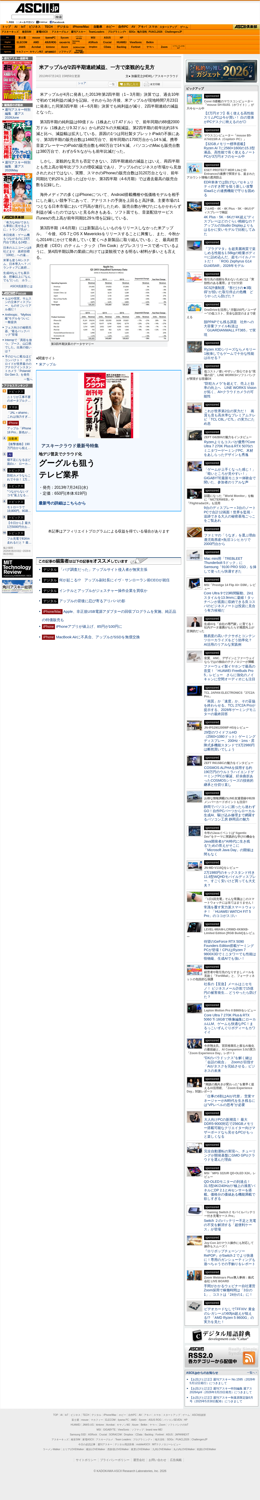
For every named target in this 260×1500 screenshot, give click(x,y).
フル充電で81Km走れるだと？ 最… (19, 540)
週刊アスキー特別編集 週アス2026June (17, 113)
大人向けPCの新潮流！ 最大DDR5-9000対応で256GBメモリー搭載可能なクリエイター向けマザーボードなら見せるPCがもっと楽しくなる (229, 1128)
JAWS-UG (88, 1424)
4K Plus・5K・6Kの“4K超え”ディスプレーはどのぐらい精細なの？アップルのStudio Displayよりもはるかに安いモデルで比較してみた (229, 225)
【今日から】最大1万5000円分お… (19, 525)
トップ (6, 26)
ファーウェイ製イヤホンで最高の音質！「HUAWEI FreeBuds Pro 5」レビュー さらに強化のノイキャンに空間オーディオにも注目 (229, 672)
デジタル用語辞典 (124, 1444)
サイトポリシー (86, 1460)
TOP (55, 1415)
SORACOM (115, 1434)
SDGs (132, 31)
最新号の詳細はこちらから (62, 503)
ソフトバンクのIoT (178, 47)
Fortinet (135, 47)
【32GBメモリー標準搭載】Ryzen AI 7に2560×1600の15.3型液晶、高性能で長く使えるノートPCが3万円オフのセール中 (229, 150)
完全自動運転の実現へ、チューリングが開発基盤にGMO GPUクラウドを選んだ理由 (230, 1155)
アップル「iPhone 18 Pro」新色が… (19, 430)
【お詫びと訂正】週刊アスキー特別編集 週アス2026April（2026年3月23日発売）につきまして (221, 1390)
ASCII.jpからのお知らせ (202, 1373)
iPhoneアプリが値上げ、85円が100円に (89, 626)
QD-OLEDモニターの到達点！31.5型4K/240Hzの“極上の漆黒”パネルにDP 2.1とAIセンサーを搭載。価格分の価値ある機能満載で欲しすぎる (229, 1190)
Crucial (107, 42)
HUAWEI (122, 42)
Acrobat (36, 47)
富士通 (22, 37)
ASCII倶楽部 (246, 27)
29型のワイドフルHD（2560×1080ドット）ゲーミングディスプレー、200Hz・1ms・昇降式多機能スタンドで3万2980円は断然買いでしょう (230, 740)
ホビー (110, 26)
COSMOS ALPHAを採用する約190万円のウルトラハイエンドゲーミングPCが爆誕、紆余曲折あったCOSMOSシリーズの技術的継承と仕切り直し (229, 776)
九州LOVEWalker (161, 1449)
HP (121, 37)
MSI (93, 37)
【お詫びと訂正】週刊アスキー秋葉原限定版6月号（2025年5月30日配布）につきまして (221, 1399)
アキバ (142, 26)
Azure (64, 47)
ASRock (93, 42)
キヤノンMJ (36, 51)
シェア (82, 83)
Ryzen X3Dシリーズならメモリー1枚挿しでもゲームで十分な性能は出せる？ (230, 353)
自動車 (97, 26)
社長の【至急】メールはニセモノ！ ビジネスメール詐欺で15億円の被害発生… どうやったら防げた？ (230, 990)
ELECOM (22, 42)
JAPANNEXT (50, 52)
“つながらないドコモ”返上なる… (18, 493)
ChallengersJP (173, 31)
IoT (23, 26)
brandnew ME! (79, 52)
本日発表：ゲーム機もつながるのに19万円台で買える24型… (16, 238)
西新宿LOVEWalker (118, 1449)
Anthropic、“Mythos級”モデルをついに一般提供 (18, 318)
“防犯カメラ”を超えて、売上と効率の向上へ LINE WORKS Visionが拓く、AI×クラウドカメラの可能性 (230, 390)
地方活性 (142, 31)
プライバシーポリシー (115, 1460)
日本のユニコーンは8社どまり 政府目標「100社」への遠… (17, 251)
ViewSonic (136, 42)
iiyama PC (123, 1419)
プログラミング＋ (143, 1439)
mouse (36, 37)
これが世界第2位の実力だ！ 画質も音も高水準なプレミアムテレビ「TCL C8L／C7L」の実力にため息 (230, 417)
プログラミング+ (117, 31)
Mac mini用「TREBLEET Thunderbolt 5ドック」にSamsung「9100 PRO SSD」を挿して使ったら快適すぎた (230, 565)
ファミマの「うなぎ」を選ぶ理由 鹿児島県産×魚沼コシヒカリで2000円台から (231, 539)
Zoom (164, 47)
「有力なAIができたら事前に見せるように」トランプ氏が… (16, 226)
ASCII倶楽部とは (21, 286)
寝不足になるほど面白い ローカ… (19, 461)
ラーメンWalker (51, 1449)
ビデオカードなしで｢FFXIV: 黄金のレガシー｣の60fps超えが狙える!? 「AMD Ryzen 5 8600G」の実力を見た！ (229, 1315)
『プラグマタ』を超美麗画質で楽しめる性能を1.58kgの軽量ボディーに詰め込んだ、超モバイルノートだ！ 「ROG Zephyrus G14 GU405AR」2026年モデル (230, 257)
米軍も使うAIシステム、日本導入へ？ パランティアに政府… (16, 264)
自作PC (123, 26)
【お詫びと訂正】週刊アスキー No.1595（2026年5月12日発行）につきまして (222, 1381)
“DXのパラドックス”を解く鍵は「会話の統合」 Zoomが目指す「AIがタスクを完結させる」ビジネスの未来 (229, 1064)
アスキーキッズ (10, 31)
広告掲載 (176, 1460)
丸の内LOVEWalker (184, 1449)
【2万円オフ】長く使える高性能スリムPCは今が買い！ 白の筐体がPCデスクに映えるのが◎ (229, 117)
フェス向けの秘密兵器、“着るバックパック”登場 (18, 331)
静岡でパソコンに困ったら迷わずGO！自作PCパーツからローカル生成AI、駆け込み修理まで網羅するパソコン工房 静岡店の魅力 (229, 813)
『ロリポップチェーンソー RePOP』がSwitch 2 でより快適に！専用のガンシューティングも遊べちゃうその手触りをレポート (229, 1257)
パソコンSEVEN (79, 37)
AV (133, 26)
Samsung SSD (78, 1434)
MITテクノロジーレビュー (166, 1444)
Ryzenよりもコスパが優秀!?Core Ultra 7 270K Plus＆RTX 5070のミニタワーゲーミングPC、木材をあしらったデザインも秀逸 (229, 448)
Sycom (65, 37)
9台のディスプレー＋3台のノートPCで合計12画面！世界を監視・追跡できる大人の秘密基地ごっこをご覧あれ (230, 514)
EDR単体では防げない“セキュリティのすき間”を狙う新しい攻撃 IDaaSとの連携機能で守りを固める (230, 188)
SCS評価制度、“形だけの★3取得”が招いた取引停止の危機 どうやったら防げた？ (228, 292)
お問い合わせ (157, 1460)
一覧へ (28, 379)
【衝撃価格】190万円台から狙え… (19, 446)
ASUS (107, 37)
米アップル (47, 364)
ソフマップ (65, 51)
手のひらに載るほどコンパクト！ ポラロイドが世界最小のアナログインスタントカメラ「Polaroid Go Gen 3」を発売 (18, 365)
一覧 (112, 84)
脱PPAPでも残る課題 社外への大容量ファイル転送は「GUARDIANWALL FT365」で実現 (230, 328)
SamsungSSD (75, 42)
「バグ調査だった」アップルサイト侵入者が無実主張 (103, 569)
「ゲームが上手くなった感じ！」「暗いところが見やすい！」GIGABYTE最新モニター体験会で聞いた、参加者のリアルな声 (230, 475)
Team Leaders (123, 1439)
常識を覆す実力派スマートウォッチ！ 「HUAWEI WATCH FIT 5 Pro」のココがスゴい (229, 911)
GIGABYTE (64, 42)
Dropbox (93, 47)
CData (107, 47)
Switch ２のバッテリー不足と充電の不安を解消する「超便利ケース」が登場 (230, 1225)
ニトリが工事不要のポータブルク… (19, 399)
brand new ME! (154, 1429)
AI (15, 26)
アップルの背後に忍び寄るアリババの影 (92, 601)
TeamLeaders (96, 31)
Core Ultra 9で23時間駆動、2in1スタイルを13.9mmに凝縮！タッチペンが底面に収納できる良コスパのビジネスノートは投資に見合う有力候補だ (229, 601)
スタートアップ (168, 27)
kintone (50, 47)
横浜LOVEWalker (95, 1449)
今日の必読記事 (86, 1444)
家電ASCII (42, 31)
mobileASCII (143, 1444)
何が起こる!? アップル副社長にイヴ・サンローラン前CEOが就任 (114, 580)
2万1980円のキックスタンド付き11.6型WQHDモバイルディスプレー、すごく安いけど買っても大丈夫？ (230, 879)
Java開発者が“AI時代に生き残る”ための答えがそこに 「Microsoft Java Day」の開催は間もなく (229, 847)
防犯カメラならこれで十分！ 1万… (19, 477)
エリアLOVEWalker (73, 1449)
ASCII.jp (37, 8)
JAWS (21, 47)
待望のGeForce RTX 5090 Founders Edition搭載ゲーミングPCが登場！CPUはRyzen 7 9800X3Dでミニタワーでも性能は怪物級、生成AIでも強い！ (230, 950)
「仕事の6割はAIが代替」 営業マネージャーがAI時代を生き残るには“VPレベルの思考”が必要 (229, 1100)
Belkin (150, 42)
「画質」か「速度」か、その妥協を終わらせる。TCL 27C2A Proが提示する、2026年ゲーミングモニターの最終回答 (230, 707)
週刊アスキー (78, 31)
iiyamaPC (50, 37)
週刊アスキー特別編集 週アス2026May (17, 166)
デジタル (63, 26)
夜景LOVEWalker (140, 1449)
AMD (36, 42)
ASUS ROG (50, 42)
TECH (49, 26)
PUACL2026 (156, 31)
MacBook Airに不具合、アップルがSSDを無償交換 (98, 637)
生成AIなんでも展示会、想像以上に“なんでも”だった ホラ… (17, 276)
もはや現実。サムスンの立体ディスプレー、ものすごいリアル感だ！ (18, 304)
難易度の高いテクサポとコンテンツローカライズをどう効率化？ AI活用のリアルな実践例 (230, 640)
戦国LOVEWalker (206, 1449)
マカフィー (22, 51)
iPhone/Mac (81, 26)
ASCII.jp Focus (17, 293)
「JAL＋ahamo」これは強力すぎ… (19, 414)
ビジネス (35, 26)
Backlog (121, 47)
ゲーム (184, 27)
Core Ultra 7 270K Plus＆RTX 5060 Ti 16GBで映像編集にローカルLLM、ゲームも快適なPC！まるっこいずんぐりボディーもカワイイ (230, 1023)
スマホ (153, 26)
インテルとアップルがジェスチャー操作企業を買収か (103, 590)
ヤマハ (150, 47)
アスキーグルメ (60, 31)
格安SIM (26, 31)
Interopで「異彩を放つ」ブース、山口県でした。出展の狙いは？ (18, 345)
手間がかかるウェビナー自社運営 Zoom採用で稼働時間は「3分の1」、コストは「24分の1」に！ (231, 1290)
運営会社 (139, 1460)
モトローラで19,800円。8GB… (19, 509)
